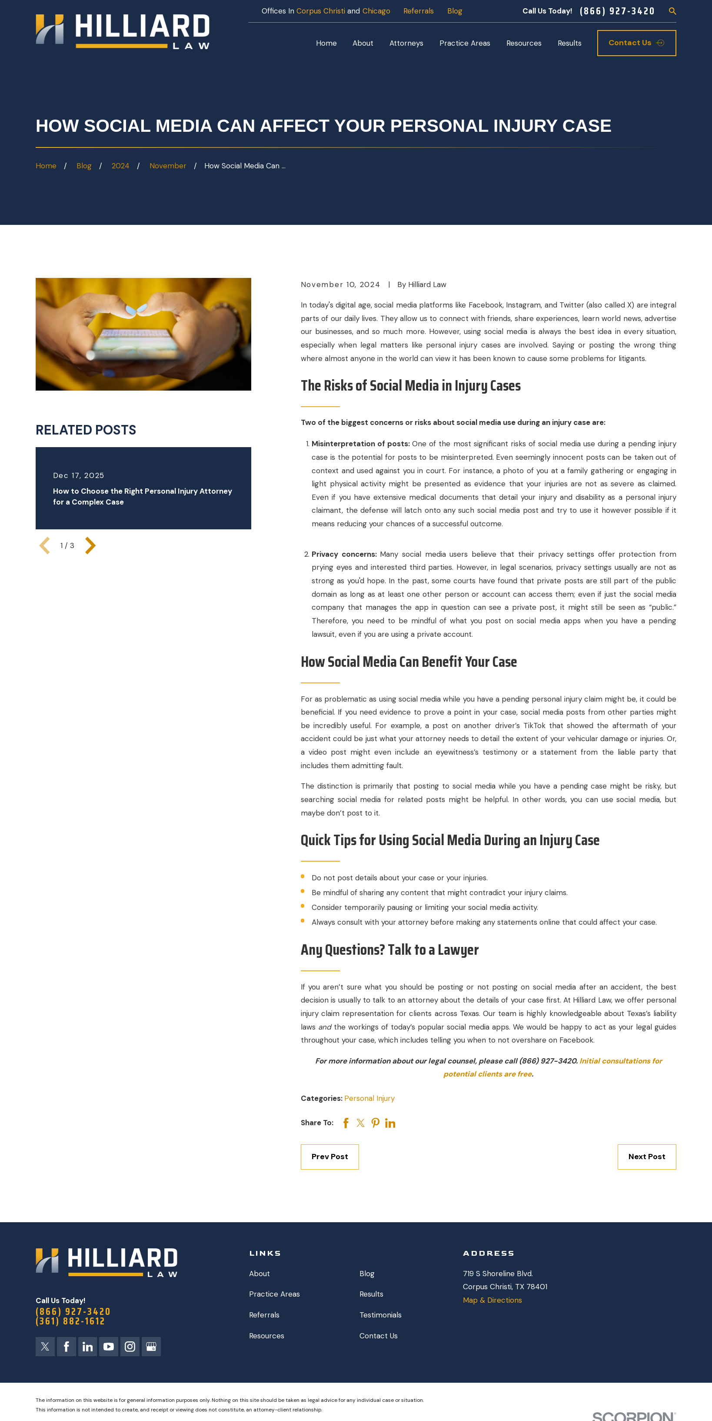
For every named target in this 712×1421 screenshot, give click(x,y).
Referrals (418, 11)
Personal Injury (369, 1098)
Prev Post (330, 1156)
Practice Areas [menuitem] (464, 43)
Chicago (376, 11)
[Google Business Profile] (151, 1346)
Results (371, 1294)
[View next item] (90, 545)
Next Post (647, 1156)
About (259, 1273)
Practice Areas (274, 1294)
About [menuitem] (363, 43)
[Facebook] (66, 1346)
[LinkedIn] (88, 1346)
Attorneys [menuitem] (406, 43)
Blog (454, 11)
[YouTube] (108, 1346)
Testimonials (380, 1315)
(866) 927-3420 (617, 11)
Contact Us (378, 1336)
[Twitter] (45, 1346)
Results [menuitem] (570, 43)
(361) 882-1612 (71, 1321)
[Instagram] (130, 1346)
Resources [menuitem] (524, 43)
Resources (266, 1336)
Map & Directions (492, 1300)
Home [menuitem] (326, 43)
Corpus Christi (320, 11)
